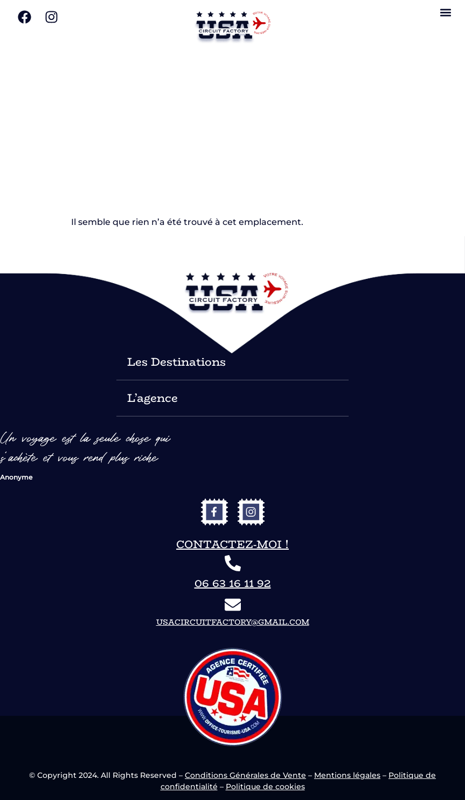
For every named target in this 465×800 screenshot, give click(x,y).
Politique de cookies (265, 786)
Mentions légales (347, 775)
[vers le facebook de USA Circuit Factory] (214, 511)
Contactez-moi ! (232, 544)
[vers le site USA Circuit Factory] (233, 27)
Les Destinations (176, 362)
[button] (445, 12)
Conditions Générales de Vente (245, 775)
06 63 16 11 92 (233, 583)
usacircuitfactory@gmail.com (232, 622)
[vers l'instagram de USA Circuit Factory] (251, 511)
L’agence (152, 398)
